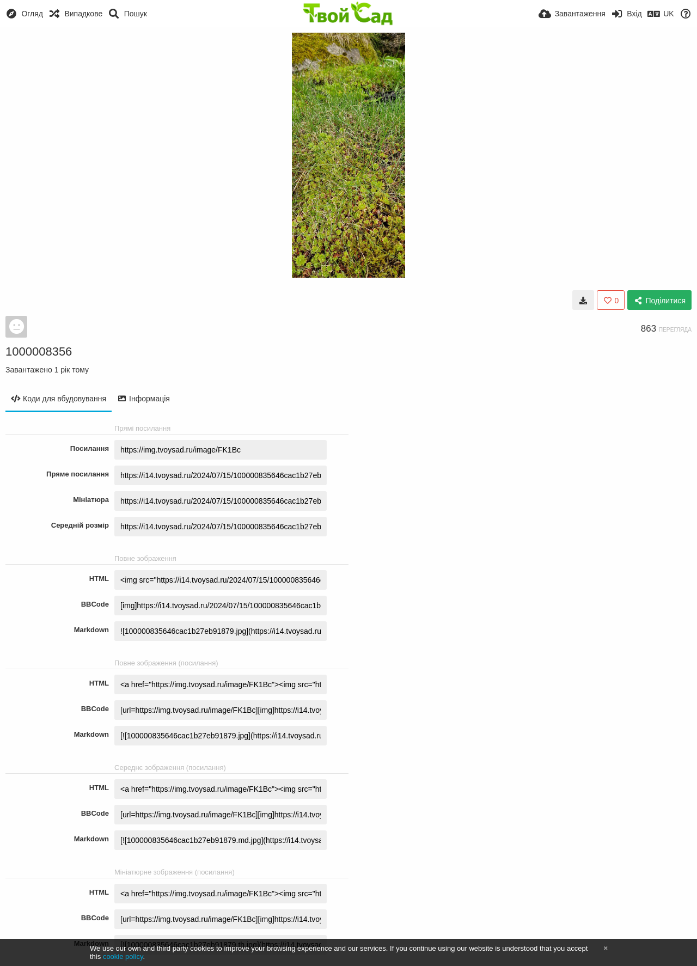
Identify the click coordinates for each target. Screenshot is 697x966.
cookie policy (123, 956)
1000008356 (38, 351)
